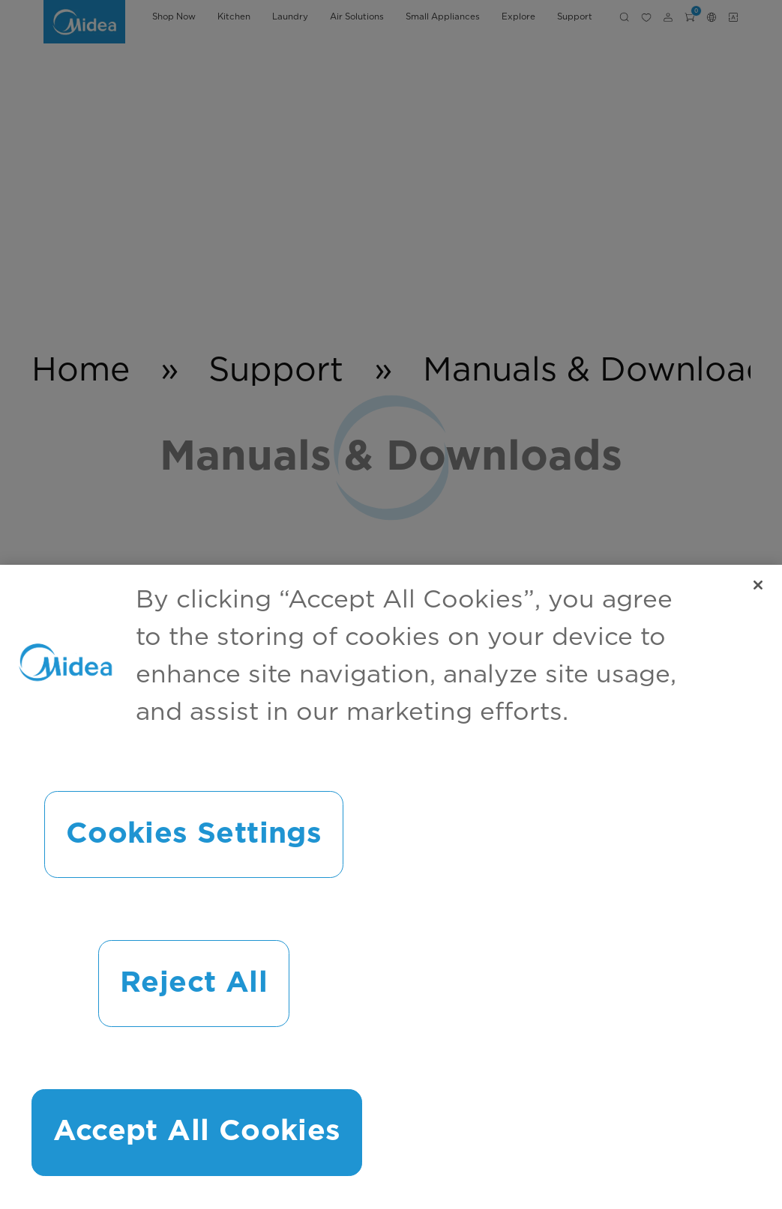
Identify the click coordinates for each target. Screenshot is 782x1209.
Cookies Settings (194, 834)
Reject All (194, 983)
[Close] (758, 585)
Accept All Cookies (197, 1131)
